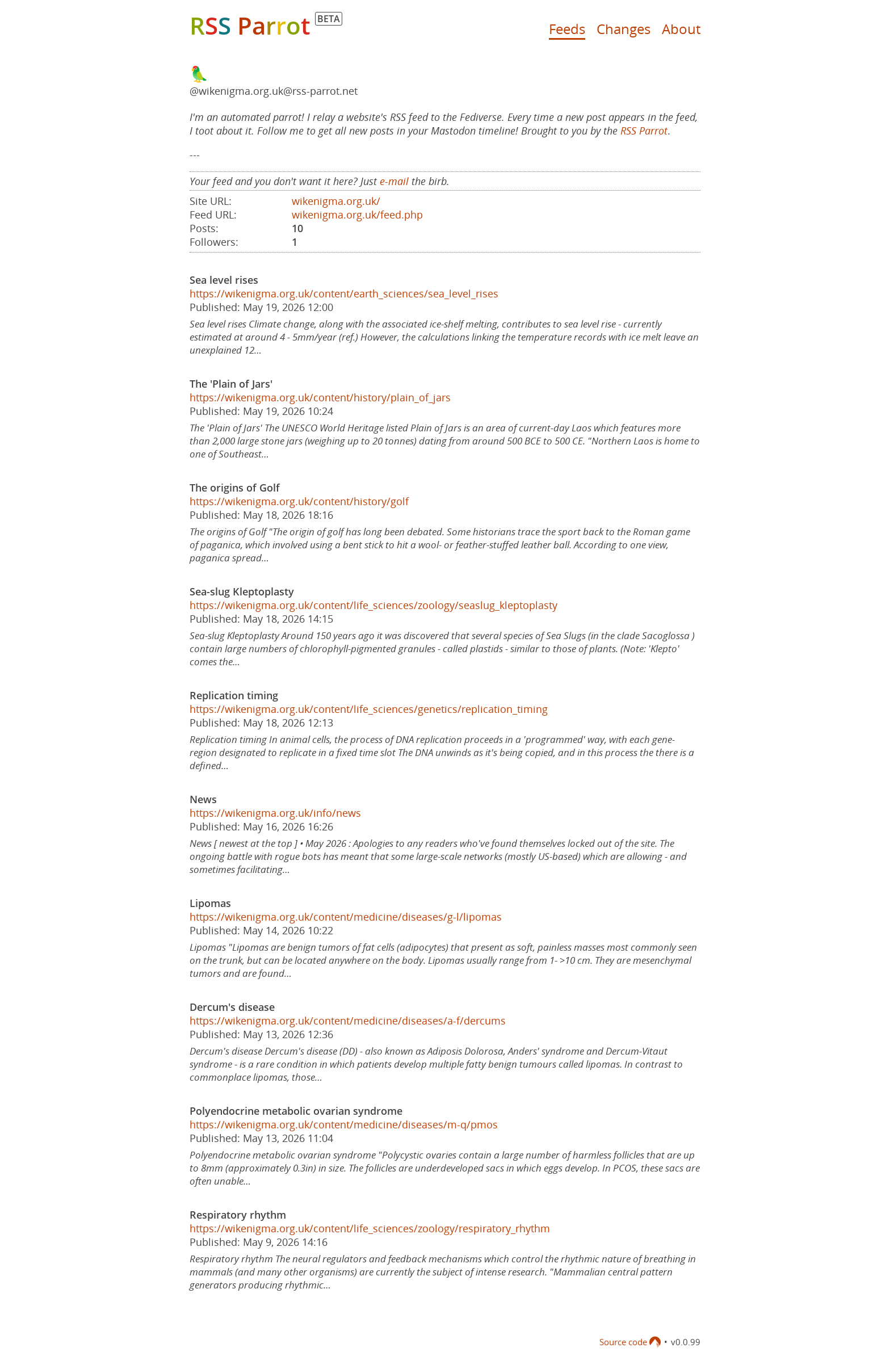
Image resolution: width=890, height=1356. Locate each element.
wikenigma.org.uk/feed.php (357, 214)
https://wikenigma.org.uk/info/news (275, 813)
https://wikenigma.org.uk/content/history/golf (299, 501)
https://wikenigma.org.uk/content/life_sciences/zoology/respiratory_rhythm (370, 1228)
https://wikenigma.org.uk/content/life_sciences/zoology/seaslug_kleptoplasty (373, 605)
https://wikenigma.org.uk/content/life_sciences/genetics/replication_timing (369, 709)
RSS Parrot (643, 130)
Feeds (567, 28)
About (681, 28)
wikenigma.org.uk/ (336, 201)
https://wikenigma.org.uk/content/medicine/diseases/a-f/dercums (348, 1020)
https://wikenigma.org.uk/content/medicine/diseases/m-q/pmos (344, 1124)
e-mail (394, 181)
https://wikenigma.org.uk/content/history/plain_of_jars (320, 397)
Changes (623, 28)
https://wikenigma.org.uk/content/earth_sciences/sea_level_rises (344, 293)
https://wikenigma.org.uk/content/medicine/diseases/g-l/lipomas (346, 916)
